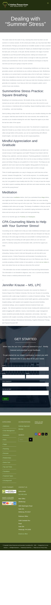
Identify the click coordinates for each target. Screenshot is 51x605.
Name (4, 365)
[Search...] (23, 439)
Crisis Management (9, 430)
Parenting (6, 449)
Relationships (7, 458)
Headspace (31, 216)
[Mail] (43, 434)
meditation (17, 197)
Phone (27, 373)
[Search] (31, 439)
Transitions (6, 471)
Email (4, 373)
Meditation (6, 435)
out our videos (43, 262)
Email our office (23, 534)
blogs (43, 197)
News (4, 439)
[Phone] (46, 434)
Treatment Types (8, 476)
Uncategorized (7, 480)
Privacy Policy (44, 547)
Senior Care (6, 462)
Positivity (22, 216)
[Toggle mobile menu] (48, 3)
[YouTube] (39, 434)
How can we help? (6, 389)
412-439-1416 (22, 494)
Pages (5, 444)
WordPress (28, 547)
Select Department (6, 381)
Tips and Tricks (7, 467)
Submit (5, 398)
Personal (5, 453)
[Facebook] (36, 434)
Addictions (6, 426)
